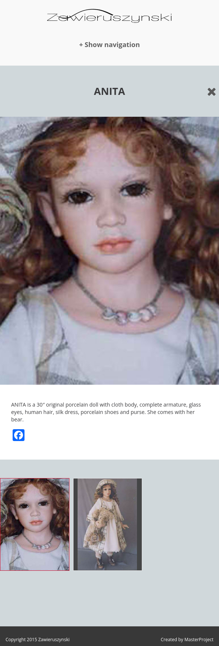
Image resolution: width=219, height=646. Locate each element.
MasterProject (198, 639)
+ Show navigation (109, 44)
